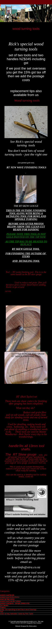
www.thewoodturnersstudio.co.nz (26, 621)
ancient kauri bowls (7, 595)
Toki (1, 612)
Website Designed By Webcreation (26, 626)
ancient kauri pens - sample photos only (14, 603)
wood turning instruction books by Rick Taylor (16, 614)
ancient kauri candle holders (10, 601)
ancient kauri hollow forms (9, 597)
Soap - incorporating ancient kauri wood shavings (18, 610)
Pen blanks (4, 605)
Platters (3, 607)
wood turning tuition (7, 599)
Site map (40, 621)
